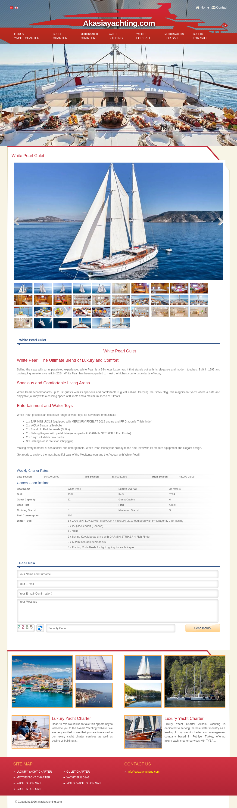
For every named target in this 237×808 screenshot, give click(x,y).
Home (204, 7)
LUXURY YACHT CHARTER (34, 771)
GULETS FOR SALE (29, 789)
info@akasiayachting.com (143, 771)
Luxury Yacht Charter (71, 718)
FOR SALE (143, 36)
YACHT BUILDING (78, 777)
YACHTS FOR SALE (29, 783)
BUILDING (116, 36)
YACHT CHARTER (26, 36)
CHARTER (60, 36)
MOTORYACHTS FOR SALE (84, 783)
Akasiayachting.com (119, 23)
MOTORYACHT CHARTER (33, 777)
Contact (221, 7)
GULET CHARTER (78, 771)
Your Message (117, 611)
